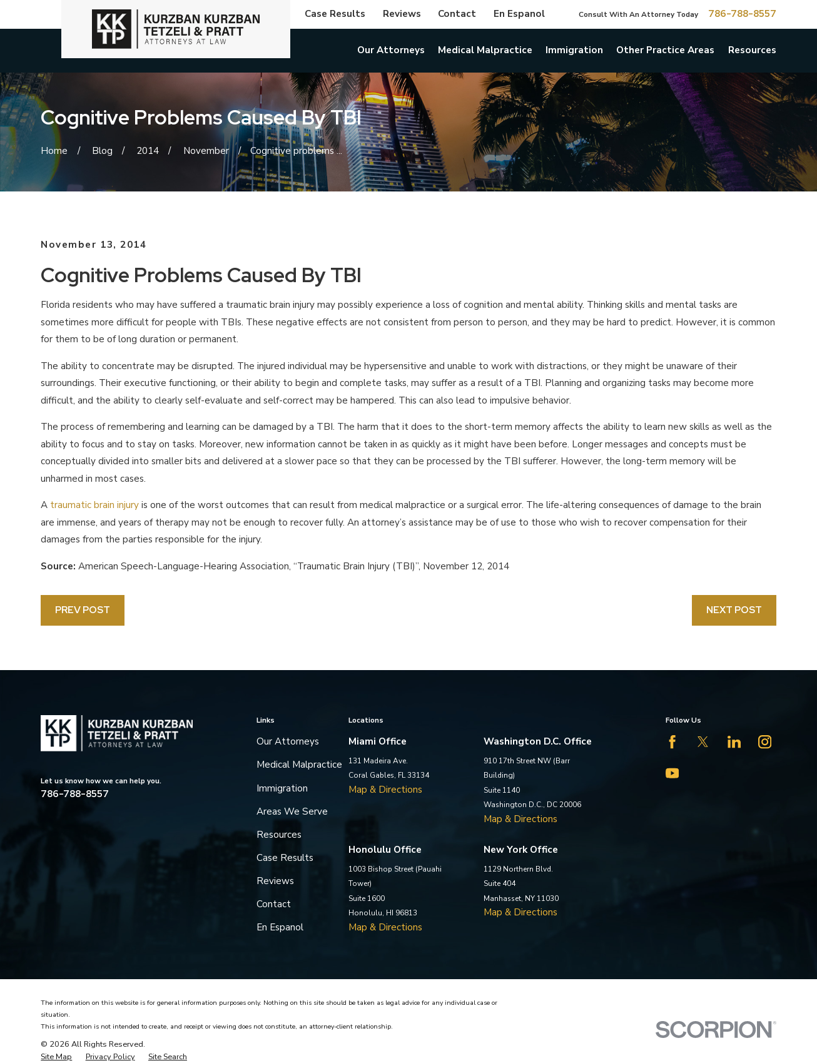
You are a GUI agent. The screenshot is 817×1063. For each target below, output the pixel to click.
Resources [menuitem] (752, 50)
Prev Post (82, 609)
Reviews (402, 14)
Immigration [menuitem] (574, 50)
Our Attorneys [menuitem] (391, 50)
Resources (279, 834)
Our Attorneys (287, 741)
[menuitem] (56, 1056)
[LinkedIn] (734, 741)
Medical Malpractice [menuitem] (485, 50)
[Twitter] (702, 741)
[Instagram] (764, 741)
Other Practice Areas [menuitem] (665, 50)
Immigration (282, 788)
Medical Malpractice (299, 764)
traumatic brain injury (94, 505)
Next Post (734, 609)
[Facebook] (672, 741)
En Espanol (519, 14)
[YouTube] (672, 773)
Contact (457, 14)
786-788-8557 (742, 14)
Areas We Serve (292, 811)
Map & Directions (385, 789)
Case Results (335, 14)
